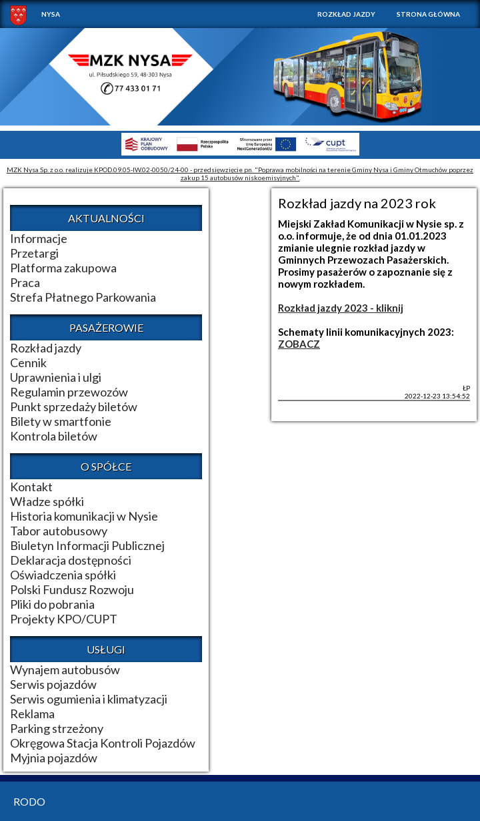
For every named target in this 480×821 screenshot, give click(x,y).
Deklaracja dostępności (70, 560)
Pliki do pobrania (52, 604)
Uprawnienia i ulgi (55, 377)
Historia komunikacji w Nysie (84, 516)
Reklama (32, 713)
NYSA (50, 14)
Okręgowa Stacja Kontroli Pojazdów (102, 743)
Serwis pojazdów (53, 684)
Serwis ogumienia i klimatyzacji (88, 699)
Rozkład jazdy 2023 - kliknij (340, 308)
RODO (29, 801)
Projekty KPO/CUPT (63, 618)
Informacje (38, 238)
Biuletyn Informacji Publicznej (87, 545)
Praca (25, 282)
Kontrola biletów (53, 436)
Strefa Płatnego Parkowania (83, 297)
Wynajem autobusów (65, 669)
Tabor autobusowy (58, 530)
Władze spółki (47, 501)
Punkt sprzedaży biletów (73, 406)
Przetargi (34, 253)
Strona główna (428, 14)
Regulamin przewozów (69, 391)
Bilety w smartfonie (60, 421)
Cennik (28, 362)
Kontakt (31, 486)
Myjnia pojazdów (53, 757)
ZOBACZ (299, 344)
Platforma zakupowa (63, 267)
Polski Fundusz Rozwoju (72, 589)
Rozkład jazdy (346, 14)
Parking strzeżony (56, 728)
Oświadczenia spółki (63, 574)
